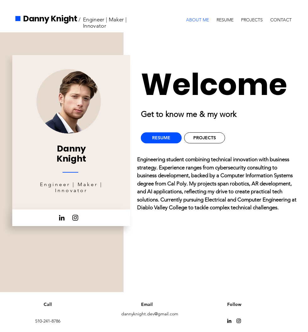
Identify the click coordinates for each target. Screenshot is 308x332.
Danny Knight (50, 18)
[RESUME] (161, 137)
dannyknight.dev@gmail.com (149, 314)
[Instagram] (75, 218)
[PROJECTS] (204, 137)
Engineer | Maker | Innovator (105, 22)
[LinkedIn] (62, 218)
